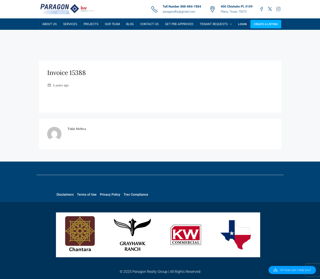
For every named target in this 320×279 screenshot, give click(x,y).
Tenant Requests (214, 24)
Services (70, 24)
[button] (292, 270)
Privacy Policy (110, 194)
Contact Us (149, 24)
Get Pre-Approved (179, 24)
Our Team (112, 24)
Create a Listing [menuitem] (266, 24)
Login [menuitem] (242, 24)
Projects (91, 24)
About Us (49, 24)
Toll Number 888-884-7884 (182, 6)
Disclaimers (65, 194)
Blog (130, 24)
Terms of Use (87, 194)
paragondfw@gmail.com (179, 11)
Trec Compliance (136, 194)
